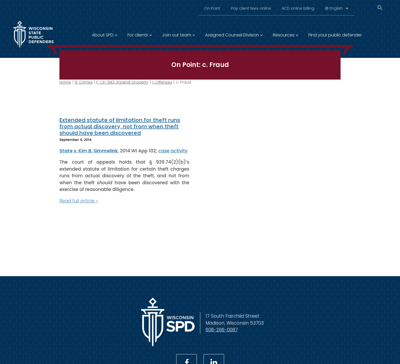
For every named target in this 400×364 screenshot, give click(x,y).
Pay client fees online (251, 8)
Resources (284, 35)
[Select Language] (339, 8)
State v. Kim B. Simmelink (88, 150)
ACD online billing (298, 8)
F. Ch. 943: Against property (122, 82)
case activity (173, 150)
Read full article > (78, 200)
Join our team (176, 35)
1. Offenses (162, 82)
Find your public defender (335, 35)
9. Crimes (84, 82)
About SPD (103, 35)
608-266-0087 (222, 330)
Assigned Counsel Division (232, 35)
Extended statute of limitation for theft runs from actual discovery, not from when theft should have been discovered (119, 126)
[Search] (380, 7)
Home (65, 82)
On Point (212, 8)
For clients (137, 35)
